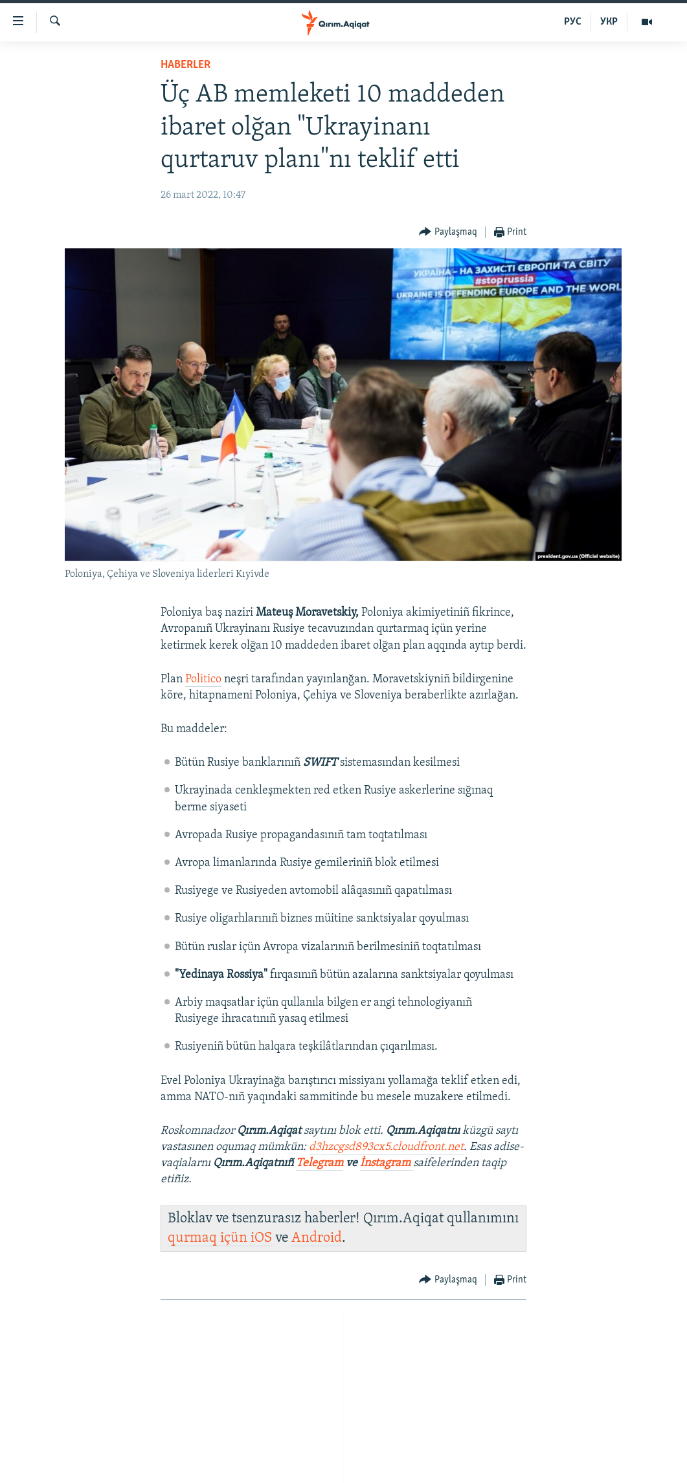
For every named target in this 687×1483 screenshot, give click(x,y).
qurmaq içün (209, 1238)
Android (316, 1238)
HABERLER (185, 65)
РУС (572, 22)
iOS (261, 1238)
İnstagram (386, 1163)
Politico (203, 679)
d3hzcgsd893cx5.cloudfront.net (386, 1147)
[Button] (448, 232)
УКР (609, 22)
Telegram (319, 1163)
